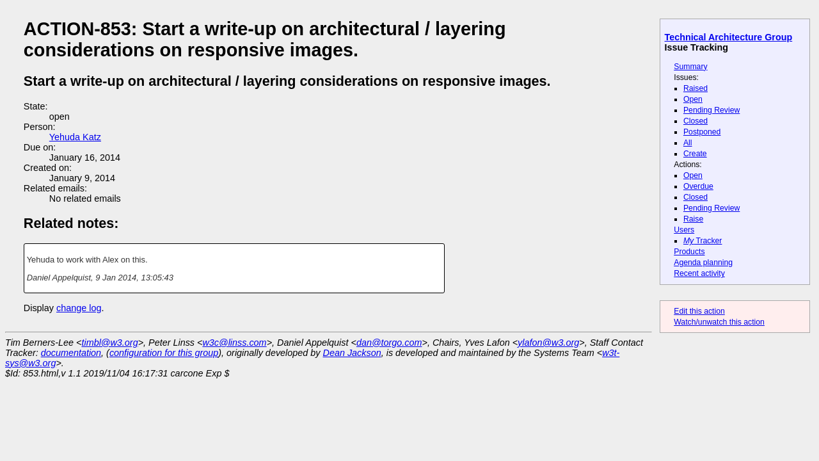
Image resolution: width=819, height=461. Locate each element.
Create (695, 153)
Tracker (702, 240)
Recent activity (699, 273)
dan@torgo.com (389, 342)
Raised (695, 88)
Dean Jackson (352, 353)
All (687, 142)
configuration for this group (163, 353)
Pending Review (711, 110)
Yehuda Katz (75, 137)
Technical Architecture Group (729, 37)
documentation (71, 353)
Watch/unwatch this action (719, 322)
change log (78, 308)
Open (693, 99)
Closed (695, 121)
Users (684, 229)
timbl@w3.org (109, 342)
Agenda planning (703, 262)
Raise (693, 218)
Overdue (698, 186)
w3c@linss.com (234, 342)
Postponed (702, 131)
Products (689, 251)
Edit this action (699, 311)
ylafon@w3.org (548, 342)
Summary (690, 66)
